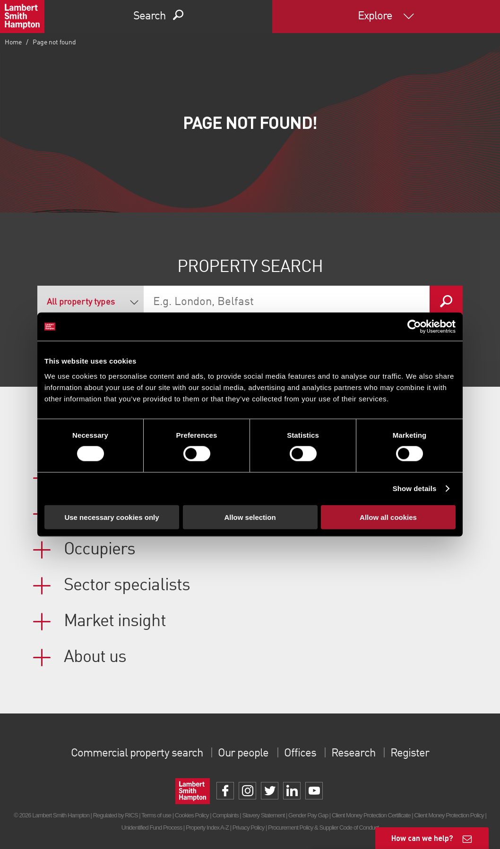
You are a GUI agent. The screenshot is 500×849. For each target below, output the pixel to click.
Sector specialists (127, 585)
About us (95, 657)
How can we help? (422, 838)
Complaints (225, 815)
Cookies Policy (192, 815)
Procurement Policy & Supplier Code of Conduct (323, 827)
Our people (243, 753)
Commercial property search (137, 753)
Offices (300, 753)
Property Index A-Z (207, 827)
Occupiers (99, 549)
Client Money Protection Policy (449, 815)
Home (13, 42)
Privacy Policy (248, 827)
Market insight (115, 621)
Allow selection (250, 517)
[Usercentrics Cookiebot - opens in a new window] (414, 327)
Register (409, 753)
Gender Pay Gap (308, 815)
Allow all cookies (388, 517)
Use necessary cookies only (111, 517)
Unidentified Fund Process (151, 827)
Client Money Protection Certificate (371, 815)
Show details (415, 488)
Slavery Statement (263, 815)
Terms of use (156, 815)
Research (353, 753)
